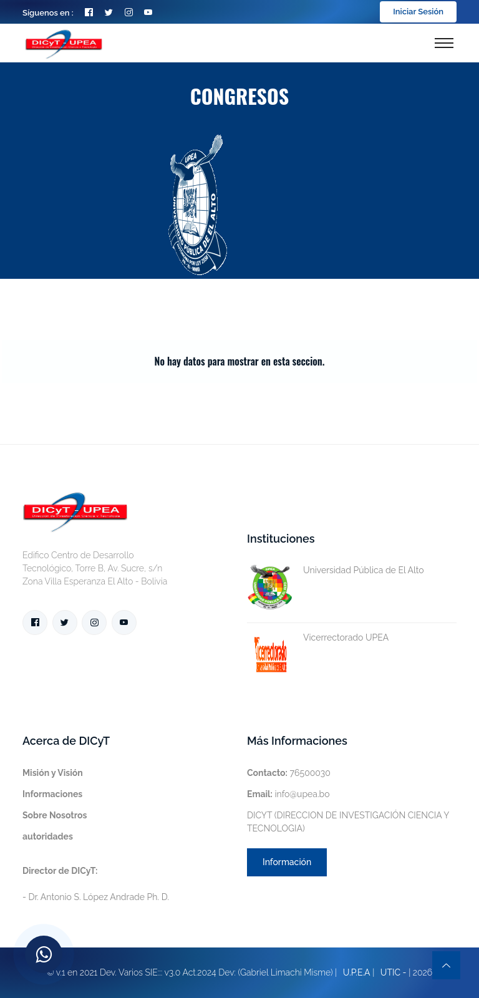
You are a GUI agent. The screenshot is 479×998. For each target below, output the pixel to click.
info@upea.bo (288, 794)
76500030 (289, 773)
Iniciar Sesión (418, 11)
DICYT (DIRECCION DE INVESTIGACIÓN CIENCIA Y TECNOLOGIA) (348, 821)
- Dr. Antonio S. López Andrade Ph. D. (95, 884)
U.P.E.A (356, 972)
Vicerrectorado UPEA (318, 637)
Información (287, 862)
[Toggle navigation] (444, 43)
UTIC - (393, 972)
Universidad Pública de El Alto (335, 570)
